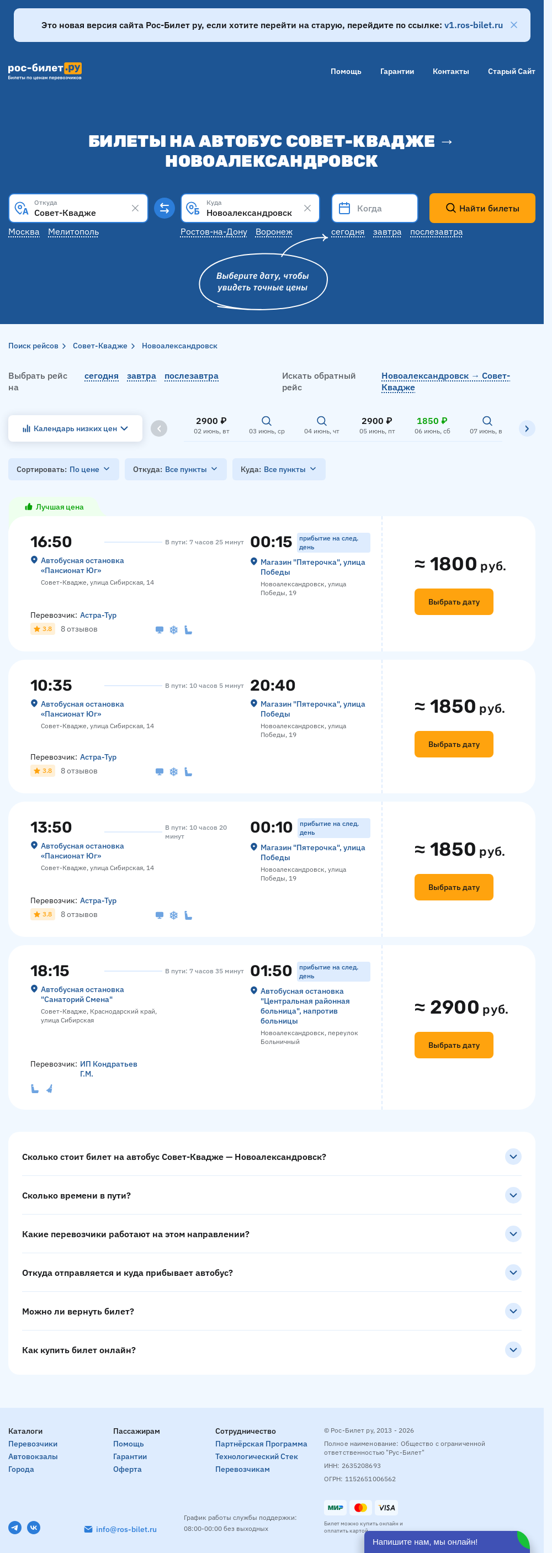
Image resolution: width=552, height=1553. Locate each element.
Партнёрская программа (261, 1444)
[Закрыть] (513, 24)
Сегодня (348, 231)
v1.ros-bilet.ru (473, 24)
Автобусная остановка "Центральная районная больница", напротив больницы (305, 1006)
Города (21, 1469)
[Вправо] (527, 428)
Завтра (387, 231)
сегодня (101, 375)
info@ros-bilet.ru (126, 1529)
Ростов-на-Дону (214, 231)
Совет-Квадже (100, 346)
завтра (141, 375)
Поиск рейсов (33, 346)
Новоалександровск (179, 346)
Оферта (127, 1469)
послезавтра (191, 375)
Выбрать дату (454, 602)
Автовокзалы (33, 1456)
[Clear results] (135, 208)
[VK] (33, 1527)
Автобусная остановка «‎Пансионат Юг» (82, 565)
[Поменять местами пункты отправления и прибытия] (164, 208)
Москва (24, 231)
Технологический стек (256, 1456)
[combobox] (78, 208)
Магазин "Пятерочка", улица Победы (313, 567)
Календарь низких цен (75, 428)
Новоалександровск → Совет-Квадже (445, 381)
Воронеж (274, 231)
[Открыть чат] (447, 1542)
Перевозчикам (242, 1469)
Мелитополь (73, 231)
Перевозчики (32, 1444)
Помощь (346, 71)
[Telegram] (15, 1527)
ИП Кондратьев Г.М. (108, 1069)
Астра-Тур (98, 615)
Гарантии (397, 71)
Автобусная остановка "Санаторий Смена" (82, 994)
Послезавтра (436, 231)
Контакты (451, 71)
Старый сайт (511, 71)
